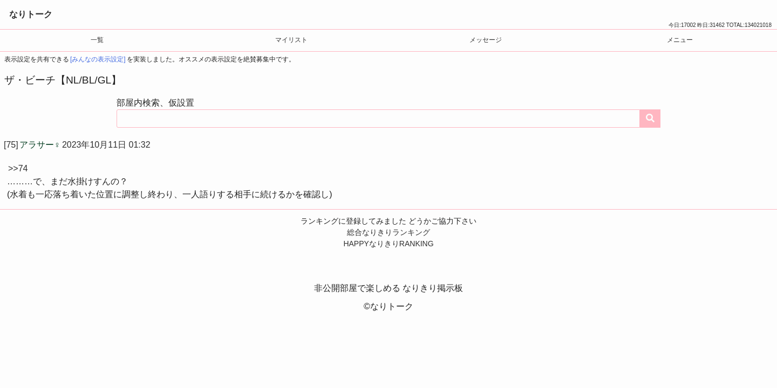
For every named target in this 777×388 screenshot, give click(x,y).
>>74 (18, 168)
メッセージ (485, 40)
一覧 (97, 40)
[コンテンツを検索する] (650, 118)
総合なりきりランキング (388, 232)
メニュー (680, 40)
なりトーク (30, 14)
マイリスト (291, 40)
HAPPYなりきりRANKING (388, 243)
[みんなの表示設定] (98, 59)
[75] (11, 144)
